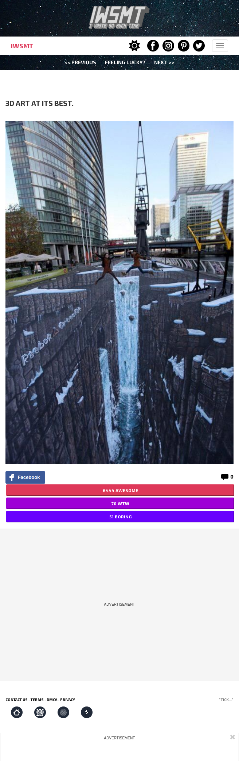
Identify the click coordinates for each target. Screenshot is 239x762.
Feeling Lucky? (125, 62)
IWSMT (22, 46)
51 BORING (120, 516)
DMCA (52, 699)
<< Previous (80, 62)
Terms (37, 699)
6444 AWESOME (120, 490)
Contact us (16, 699)
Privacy (67, 699)
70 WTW (120, 503)
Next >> (164, 62)
